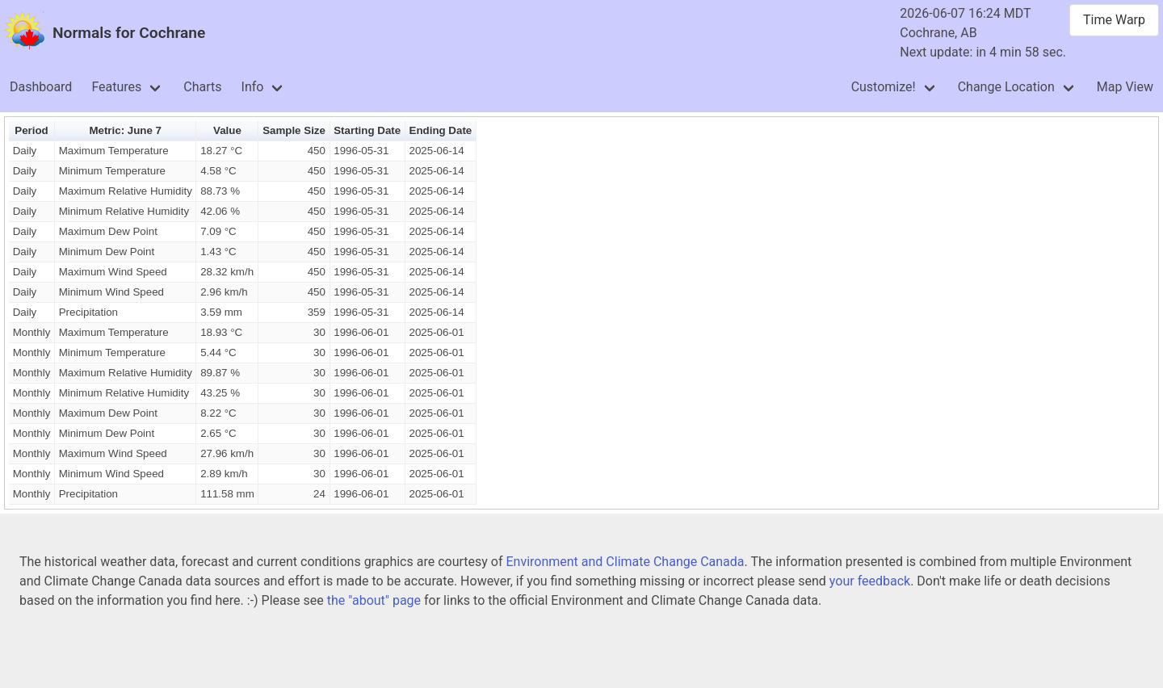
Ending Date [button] (440, 130)
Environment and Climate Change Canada (625, 561)
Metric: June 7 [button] (125, 130)
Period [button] (31, 130)
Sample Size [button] (293, 130)
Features (116, 86)
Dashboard (41, 86)
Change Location (1006, 86)
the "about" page (374, 600)
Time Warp (1114, 19)
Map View (1125, 86)
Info (252, 86)
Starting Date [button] (367, 130)
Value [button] (227, 130)
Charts (202, 86)
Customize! (883, 86)
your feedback (869, 581)
